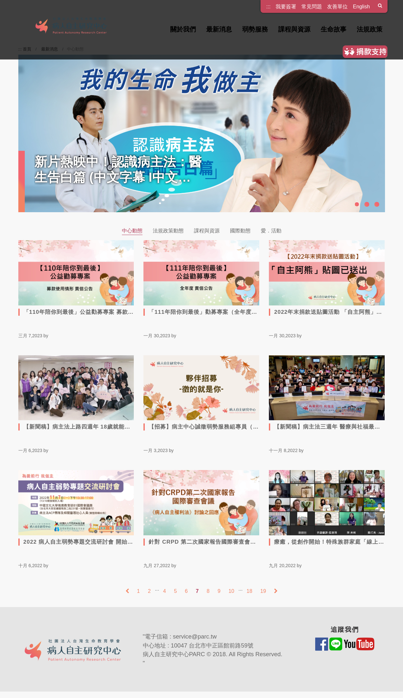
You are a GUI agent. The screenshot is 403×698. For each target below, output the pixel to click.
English (361, 6)
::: (268, 4)
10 (231, 591)
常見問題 (311, 6)
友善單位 (337, 6)
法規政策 (369, 29)
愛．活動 (271, 230)
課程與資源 (294, 29)
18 (249, 591)
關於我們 (183, 29)
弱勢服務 (255, 29)
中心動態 (132, 230)
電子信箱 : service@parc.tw (181, 636)
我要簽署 (286, 6)
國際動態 (240, 230)
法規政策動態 (168, 230)
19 (263, 591)
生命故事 (333, 29)
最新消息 (219, 29)
